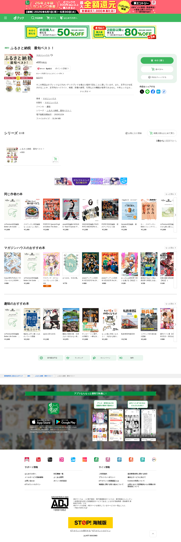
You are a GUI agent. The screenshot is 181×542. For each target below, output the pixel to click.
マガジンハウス (43, 55)
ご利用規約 (103, 474)
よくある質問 (58, 477)
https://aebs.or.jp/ (81, 508)
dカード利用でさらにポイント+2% (49, 73)
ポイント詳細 (61, 68)
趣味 (48, 106)
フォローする (51, 55)
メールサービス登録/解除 (34, 477)
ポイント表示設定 (60, 481)
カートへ (159, 69)
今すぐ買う (159, 60)
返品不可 (39, 78)
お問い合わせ (30, 481)
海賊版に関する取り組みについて (111, 484)
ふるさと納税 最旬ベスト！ (32, 149)
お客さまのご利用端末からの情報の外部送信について (142, 485)
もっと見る (169, 194)
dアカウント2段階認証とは (109, 481)
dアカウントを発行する (80, 530)
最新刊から (171, 141)
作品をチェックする (158, 77)
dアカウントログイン (32, 484)
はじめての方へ (30, 474)
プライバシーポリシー (107, 477)
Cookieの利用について (136, 481)
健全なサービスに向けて (137, 477)
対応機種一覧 (58, 474)
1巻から (160, 141)
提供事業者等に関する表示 (137, 474)
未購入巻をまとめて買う (164, 133)
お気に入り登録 (135, 133)
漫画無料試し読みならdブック (13, 376)
